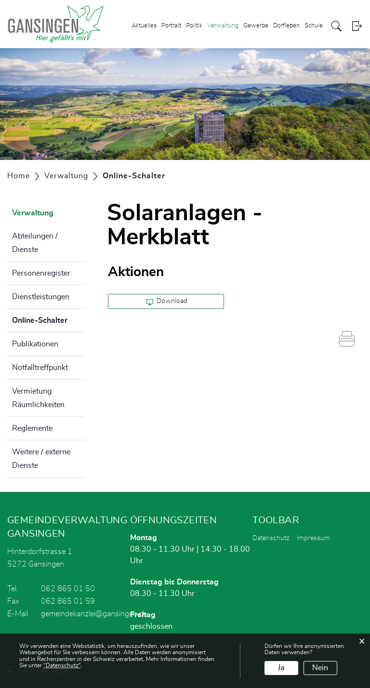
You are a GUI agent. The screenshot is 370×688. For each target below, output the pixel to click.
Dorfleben (286, 26)
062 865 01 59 (68, 601)
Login (357, 26)
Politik (194, 26)
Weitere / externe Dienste (41, 458)
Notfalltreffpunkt (40, 367)
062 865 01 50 (68, 589)
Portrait (171, 26)
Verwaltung (222, 26)
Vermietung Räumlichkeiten (38, 398)
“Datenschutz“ (61, 665)
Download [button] (166, 301)
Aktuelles (144, 26)
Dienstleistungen (40, 297)
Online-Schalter (48, 319)
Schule (313, 26)
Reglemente (32, 428)
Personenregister (41, 273)
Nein (320, 668)
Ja (281, 668)
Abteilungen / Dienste (35, 242)
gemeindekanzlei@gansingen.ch (94, 614)
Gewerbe (255, 26)
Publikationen (35, 344)
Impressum (313, 538)
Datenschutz (271, 538)
